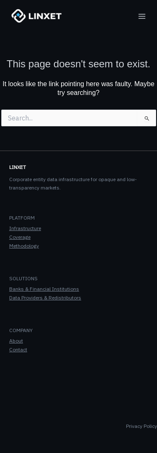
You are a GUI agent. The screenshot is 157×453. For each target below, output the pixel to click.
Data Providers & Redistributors (45, 297)
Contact (18, 349)
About (16, 341)
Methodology (24, 246)
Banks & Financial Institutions (44, 289)
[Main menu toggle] (142, 16)
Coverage (20, 237)
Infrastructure (25, 228)
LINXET (17, 167)
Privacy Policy (141, 426)
